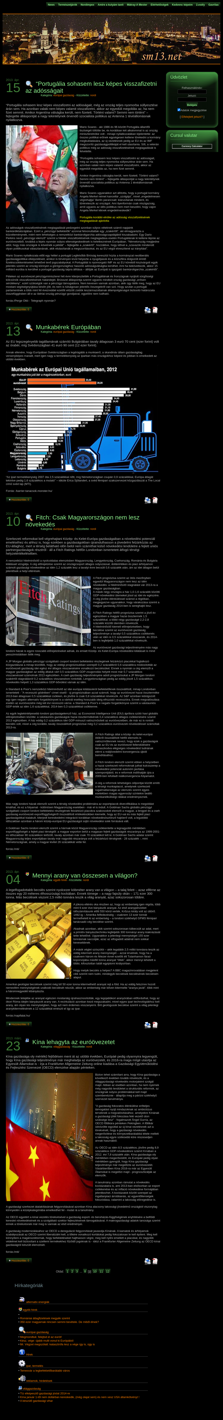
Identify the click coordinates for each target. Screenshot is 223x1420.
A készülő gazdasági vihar (36, 1400)
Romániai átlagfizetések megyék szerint (45, 1318)
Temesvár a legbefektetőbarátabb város (45, 1370)
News (51, 4)
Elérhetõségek (160, 4)
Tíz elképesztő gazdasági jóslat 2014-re (45, 1393)
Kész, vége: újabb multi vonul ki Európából (46, 1340)
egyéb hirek (60, 880)
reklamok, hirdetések (39, 1380)
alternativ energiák (37, 1302)
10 (95, 1271)
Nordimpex (87, 4)
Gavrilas (213, 4)
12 (108, 1271)
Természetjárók (67, 4)
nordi (93, 95)
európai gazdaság (63, 95)
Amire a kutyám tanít (110, 4)
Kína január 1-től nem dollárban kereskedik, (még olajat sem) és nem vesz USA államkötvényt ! (79, 1397)
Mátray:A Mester (137, 4)
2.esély (200, 4)
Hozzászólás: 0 (20, 309)
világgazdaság (61, 1046)
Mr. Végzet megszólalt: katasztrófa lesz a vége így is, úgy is (57, 1344)
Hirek (29, 1354)
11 (101, 1271)
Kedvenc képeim (182, 4)
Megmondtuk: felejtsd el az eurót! (41, 1337)
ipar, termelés (34, 1365)
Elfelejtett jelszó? (192, 116)
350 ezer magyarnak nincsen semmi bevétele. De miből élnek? (59, 1322)
